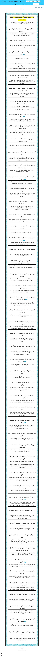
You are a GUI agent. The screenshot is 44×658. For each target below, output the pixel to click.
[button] (10, 1)
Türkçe (39, 7)
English (36, 7)
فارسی (42, 7)
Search (38, 1)
